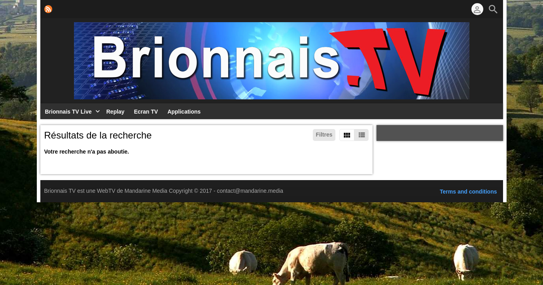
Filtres (324, 134)
